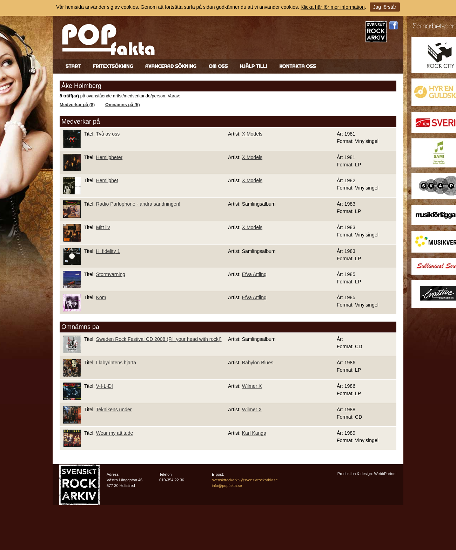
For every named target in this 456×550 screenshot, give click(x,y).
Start (73, 66)
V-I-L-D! (104, 386)
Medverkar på (80, 121)
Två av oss (108, 134)
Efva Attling (254, 274)
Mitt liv (103, 227)
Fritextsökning (113, 66)
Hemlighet (107, 180)
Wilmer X (252, 386)
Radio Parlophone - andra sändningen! (138, 204)
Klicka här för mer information (333, 7)
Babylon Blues (258, 362)
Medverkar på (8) (77, 104)
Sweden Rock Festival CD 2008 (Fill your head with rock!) (159, 339)
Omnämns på (80, 326)
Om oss (218, 66)
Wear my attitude (114, 433)
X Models (252, 134)
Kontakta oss (297, 66)
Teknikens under (114, 409)
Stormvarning (110, 274)
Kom (101, 297)
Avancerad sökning (170, 66)
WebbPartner (385, 474)
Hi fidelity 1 (108, 251)
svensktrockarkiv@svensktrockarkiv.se (245, 480)
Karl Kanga (254, 433)
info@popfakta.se (227, 485)
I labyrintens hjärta (116, 362)
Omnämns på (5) (122, 104)
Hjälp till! (253, 66)
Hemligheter (109, 157)
